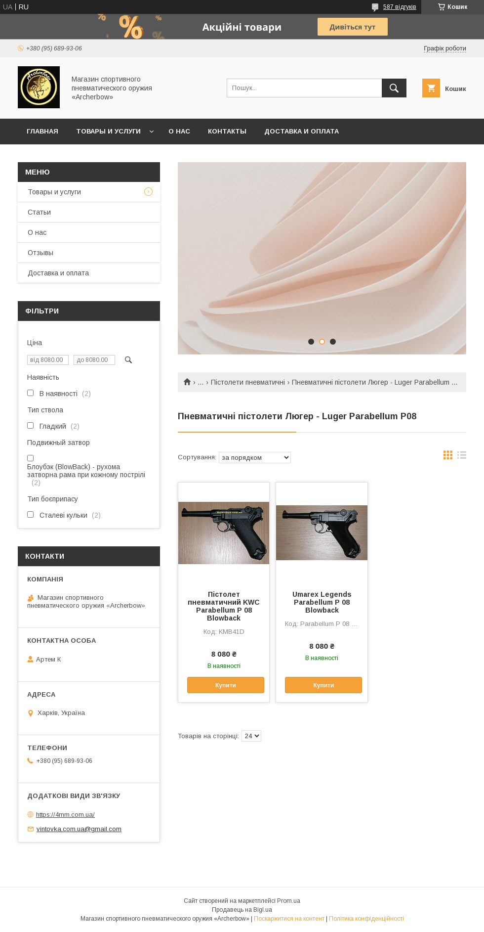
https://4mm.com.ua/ (65, 814)
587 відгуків (399, 6)
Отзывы (40, 253)
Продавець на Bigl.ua (242, 909)
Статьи (39, 212)
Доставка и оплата (301, 131)
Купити (225, 685)
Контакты (227, 131)
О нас (179, 131)
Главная (42, 131)
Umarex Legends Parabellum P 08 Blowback (322, 602)
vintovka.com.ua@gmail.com (79, 829)
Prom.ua (288, 900)
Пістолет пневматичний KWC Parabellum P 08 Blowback (224, 606)
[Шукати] (394, 88)
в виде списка (461, 457)
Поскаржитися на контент (289, 918)
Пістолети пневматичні (248, 382)
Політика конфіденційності (366, 918)
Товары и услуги (108, 131)
